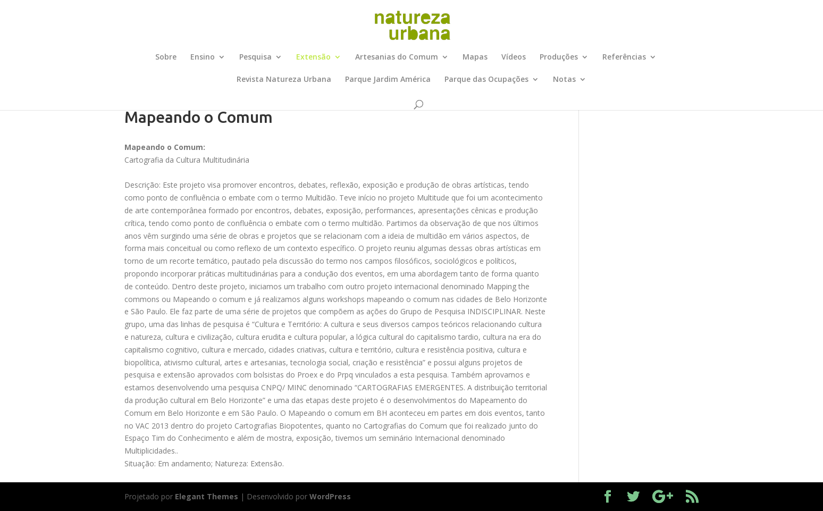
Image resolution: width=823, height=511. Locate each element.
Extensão (313, 57)
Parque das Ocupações (486, 80)
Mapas (475, 57)
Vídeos (513, 57)
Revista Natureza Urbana (284, 80)
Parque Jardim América (388, 80)
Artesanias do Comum (396, 57)
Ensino (202, 57)
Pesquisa (255, 57)
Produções (559, 57)
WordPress (330, 496)
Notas (564, 80)
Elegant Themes (206, 496)
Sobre (166, 57)
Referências (624, 57)
